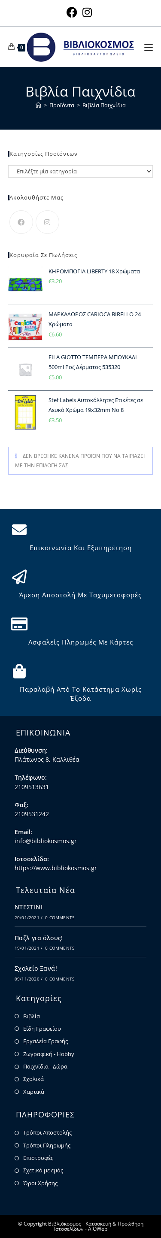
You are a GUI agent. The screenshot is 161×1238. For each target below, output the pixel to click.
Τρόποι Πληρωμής (46, 1145)
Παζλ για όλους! (39, 938)
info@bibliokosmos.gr (46, 841)
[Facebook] (21, 222)
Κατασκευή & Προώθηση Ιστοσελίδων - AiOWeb (98, 1226)
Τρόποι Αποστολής (47, 1132)
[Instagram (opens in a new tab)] (87, 12)
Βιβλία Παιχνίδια (104, 105)
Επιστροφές (38, 1158)
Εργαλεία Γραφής (45, 1041)
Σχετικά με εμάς (43, 1170)
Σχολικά (33, 1079)
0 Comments (59, 917)
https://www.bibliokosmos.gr (56, 868)
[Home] (38, 105)
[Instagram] (47, 222)
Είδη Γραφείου (42, 1028)
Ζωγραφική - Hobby (48, 1054)
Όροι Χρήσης (40, 1183)
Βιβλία (31, 1016)
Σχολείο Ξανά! (36, 968)
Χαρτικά (33, 1092)
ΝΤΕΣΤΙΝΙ (29, 907)
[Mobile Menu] (148, 46)
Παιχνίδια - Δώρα (45, 1066)
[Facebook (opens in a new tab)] (73, 12)
